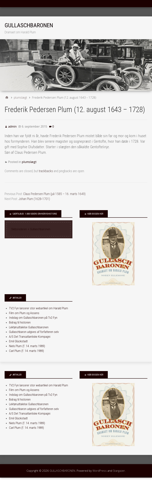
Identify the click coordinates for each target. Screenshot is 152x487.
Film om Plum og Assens (24, 313)
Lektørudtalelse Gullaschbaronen (28, 327)
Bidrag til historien (20, 322)
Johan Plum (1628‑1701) (34, 199)
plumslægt (29, 162)
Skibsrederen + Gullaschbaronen (30, 229)
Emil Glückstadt (18, 341)
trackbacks (46, 171)
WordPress (99, 470)
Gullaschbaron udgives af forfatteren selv (34, 332)
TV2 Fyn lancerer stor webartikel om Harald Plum (38, 308)
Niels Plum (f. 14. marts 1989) (27, 346)
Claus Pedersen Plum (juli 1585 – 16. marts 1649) (54, 194)
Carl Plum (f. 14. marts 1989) (26, 351)
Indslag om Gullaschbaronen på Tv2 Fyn (33, 317)
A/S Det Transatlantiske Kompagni (29, 336)
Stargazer (119, 470)
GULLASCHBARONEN (29, 25)
